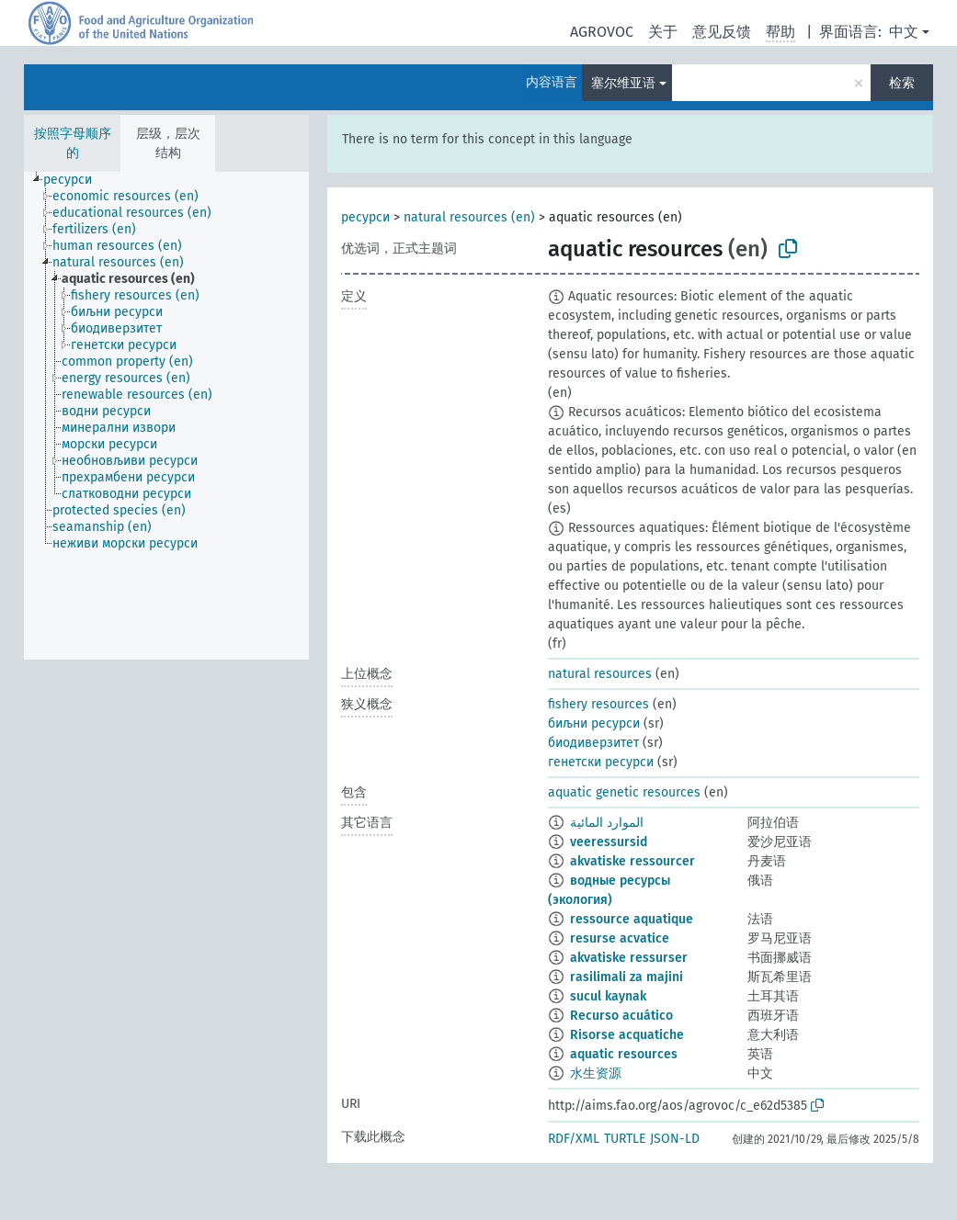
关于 (663, 31)
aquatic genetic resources (624, 792)
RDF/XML (573, 1139)
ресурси (365, 217)
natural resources (600, 674)
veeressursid (608, 842)
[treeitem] (75, 180)
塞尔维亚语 (623, 83)
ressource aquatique (631, 919)
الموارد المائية (607, 822)
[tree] (166, 416)
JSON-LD (675, 1139)
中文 (903, 31)
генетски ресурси (601, 762)
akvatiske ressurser (629, 958)
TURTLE (624, 1139)
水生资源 (595, 1073)
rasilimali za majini (626, 977)
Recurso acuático (621, 1015)
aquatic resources (624, 1054)
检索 (902, 83)
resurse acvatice (619, 938)
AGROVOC (601, 31)
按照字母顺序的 (72, 143)
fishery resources (598, 704)
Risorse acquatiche (627, 1035)
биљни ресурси (594, 723)
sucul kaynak (608, 996)
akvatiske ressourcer (632, 861)
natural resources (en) (469, 217)
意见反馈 (721, 31)
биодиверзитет (593, 743)
